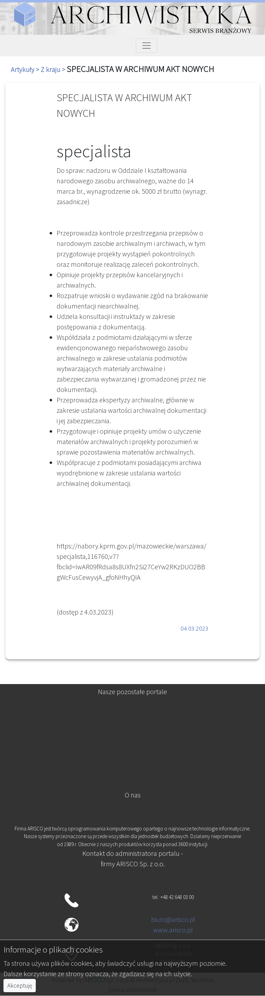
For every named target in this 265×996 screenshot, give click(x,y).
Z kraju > (54, 69)
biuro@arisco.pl (173, 919)
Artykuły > (26, 69)
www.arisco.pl (173, 929)
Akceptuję (19, 985)
